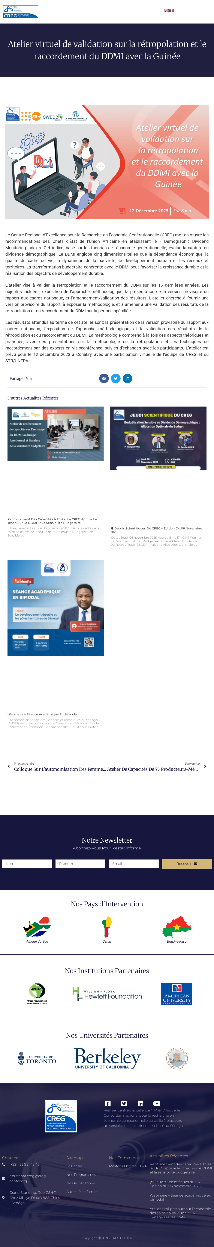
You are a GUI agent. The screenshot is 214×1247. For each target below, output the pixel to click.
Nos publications (80, 1183)
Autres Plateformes (82, 1192)
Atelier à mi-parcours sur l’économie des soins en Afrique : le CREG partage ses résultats (180, 1213)
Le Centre (74, 1166)
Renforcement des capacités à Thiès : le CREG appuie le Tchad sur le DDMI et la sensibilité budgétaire (52, 521)
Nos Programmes (81, 1175)
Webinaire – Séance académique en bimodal (42, 714)
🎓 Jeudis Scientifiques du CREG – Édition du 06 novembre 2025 (156, 530)
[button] (104, 378)
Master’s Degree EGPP (128, 1166)
